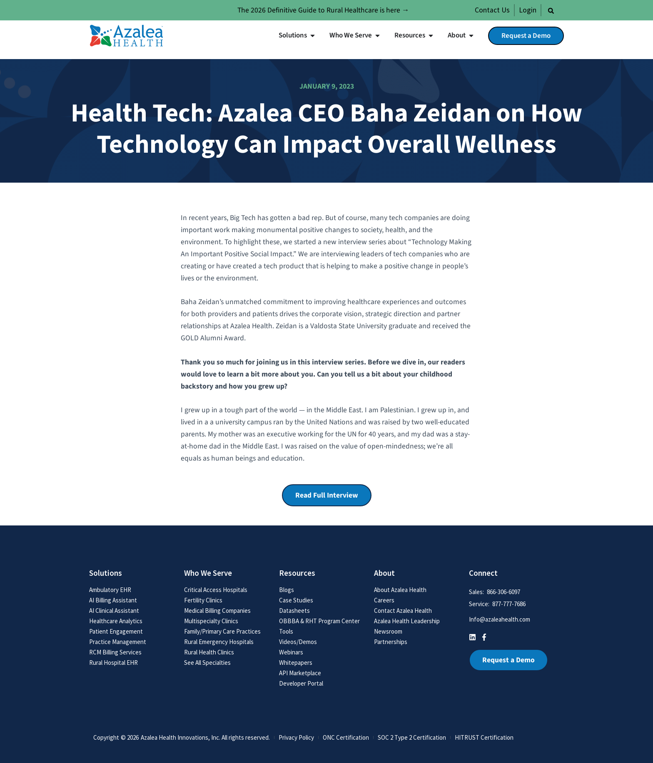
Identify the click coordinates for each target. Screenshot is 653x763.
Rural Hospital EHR (113, 662)
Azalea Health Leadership (407, 621)
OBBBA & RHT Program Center (319, 621)
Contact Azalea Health (403, 610)
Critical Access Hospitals (215, 590)
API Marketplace (300, 673)
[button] (551, 10)
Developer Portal (301, 683)
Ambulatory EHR (110, 590)
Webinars (291, 652)
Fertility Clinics (203, 600)
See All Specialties (207, 662)
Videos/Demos (298, 642)
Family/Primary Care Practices (222, 631)
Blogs (286, 590)
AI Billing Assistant (113, 600)
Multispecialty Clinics (211, 621)
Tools (286, 631)
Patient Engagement (116, 631)
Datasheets (294, 610)
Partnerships (390, 642)
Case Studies (296, 600)
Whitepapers (295, 662)
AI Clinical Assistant (114, 610)
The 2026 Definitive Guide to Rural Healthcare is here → (323, 10)
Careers (384, 600)
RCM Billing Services (115, 652)
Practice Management (117, 642)
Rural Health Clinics (209, 652)
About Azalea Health (400, 590)
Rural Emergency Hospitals (219, 642)
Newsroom (388, 631)
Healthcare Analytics (115, 621)
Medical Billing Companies (217, 610)
